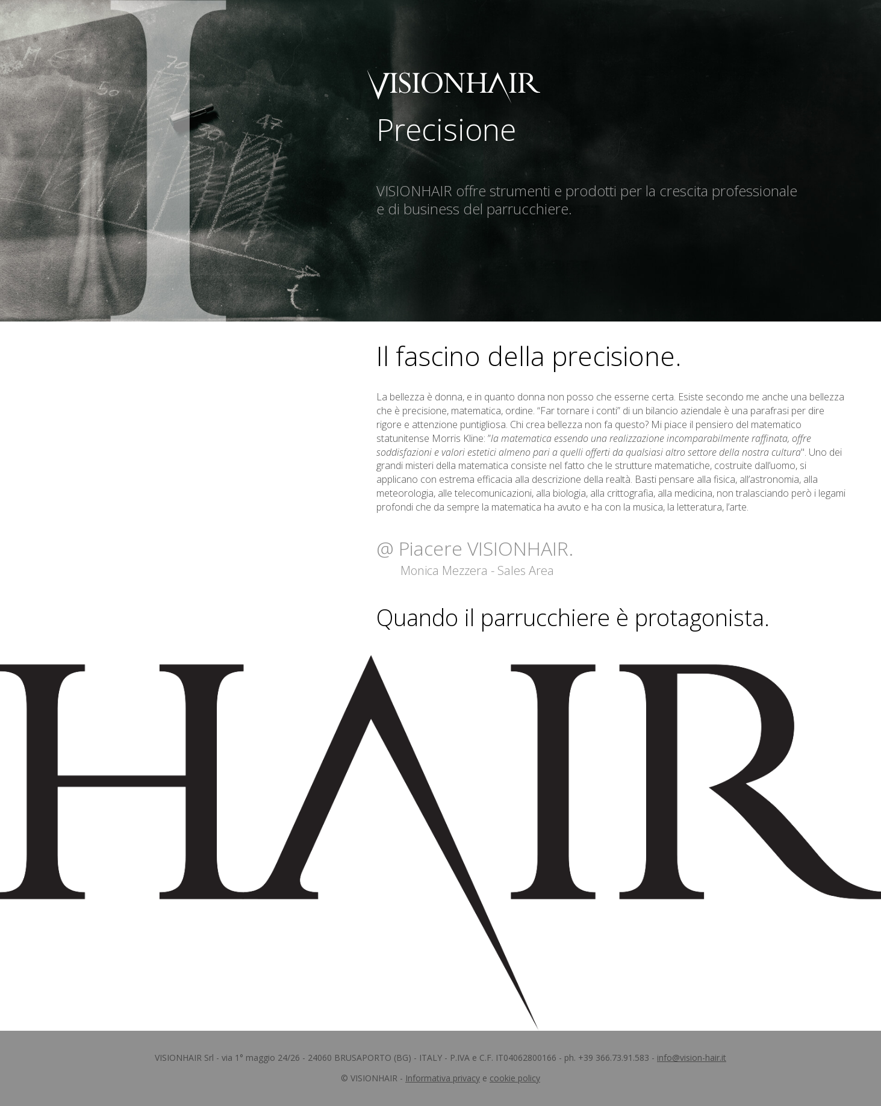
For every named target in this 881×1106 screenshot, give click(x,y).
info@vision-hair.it (691, 1057)
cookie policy (515, 1078)
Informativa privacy (442, 1078)
